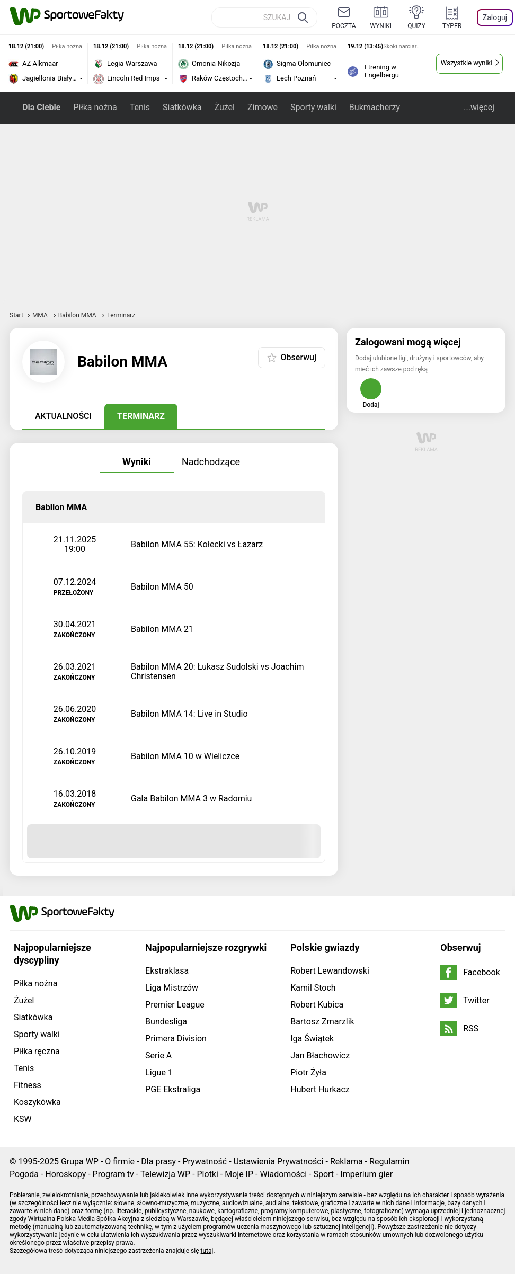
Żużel (224, 107)
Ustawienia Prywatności (279, 1161)
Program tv (113, 1174)
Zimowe (262, 107)
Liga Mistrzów (171, 988)
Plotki (207, 1174)
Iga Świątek (312, 1039)
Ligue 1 (159, 1072)
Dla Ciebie (41, 107)
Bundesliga (166, 1022)
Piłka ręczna (37, 1051)
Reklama (346, 1161)
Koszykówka (37, 1102)
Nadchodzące (211, 461)
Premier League (175, 1005)
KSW (23, 1119)
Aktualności (63, 416)
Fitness (27, 1085)
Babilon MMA (78, 315)
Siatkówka (182, 107)
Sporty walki (313, 107)
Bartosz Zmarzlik (322, 1022)
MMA (40, 315)
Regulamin (389, 1161)
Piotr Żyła (308, 1072)
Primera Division (176, 1039)
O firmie (120, 1161)
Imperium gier (366, 1174)
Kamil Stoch (312, 988)
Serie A (158, 1055)
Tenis (140, 107)
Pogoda (24, 1174)
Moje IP (239, 1174)
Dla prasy (158, 1161)
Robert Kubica (316, 1005)
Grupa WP (80, 1161)
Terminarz (141, 416)
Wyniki (136, 461)
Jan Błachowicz (320, 1055)
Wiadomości (283, 1174)
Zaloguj (495, 17)
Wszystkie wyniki (467, 63)
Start (16, 315)
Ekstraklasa (167, 971)
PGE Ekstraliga (172, 1089)
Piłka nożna (95, 107)
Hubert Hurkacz (320, 1089)
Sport (323, 1174)
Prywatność (204, 1161)
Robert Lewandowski (329, 971)
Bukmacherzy (374, 107)
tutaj (207, 1250)
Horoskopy (65, 1174)
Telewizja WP (165, 1174)
